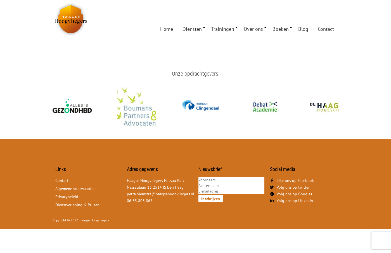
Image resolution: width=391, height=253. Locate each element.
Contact (326, 29)
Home (166, 29)
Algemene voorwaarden (75, 188)
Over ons (253, 29)
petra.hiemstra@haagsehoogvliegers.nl (160, 193)
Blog (303, 29)
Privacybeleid (66, 196)
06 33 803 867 (140, 200)
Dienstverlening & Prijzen (77, 204)
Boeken (280, 29)
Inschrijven (210, 198)
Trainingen (222, 29)
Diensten (192, 29)
